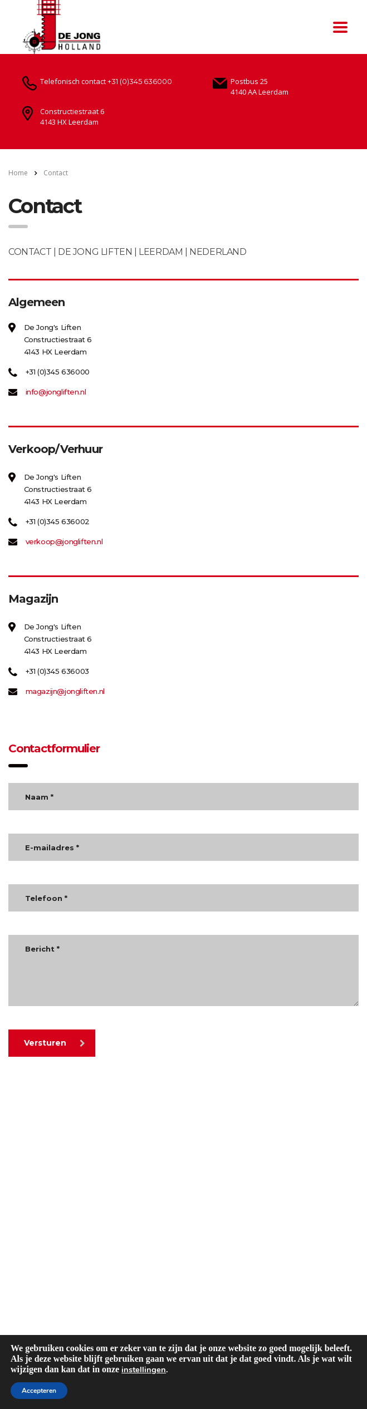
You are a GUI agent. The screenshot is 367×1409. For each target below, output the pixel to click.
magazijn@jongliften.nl (65, 691)
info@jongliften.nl (56, 391)
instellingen (143, 1369)
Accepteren (39, 1390)
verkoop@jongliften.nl (64, 541)
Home (18, 173)
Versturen (54, 1043)
